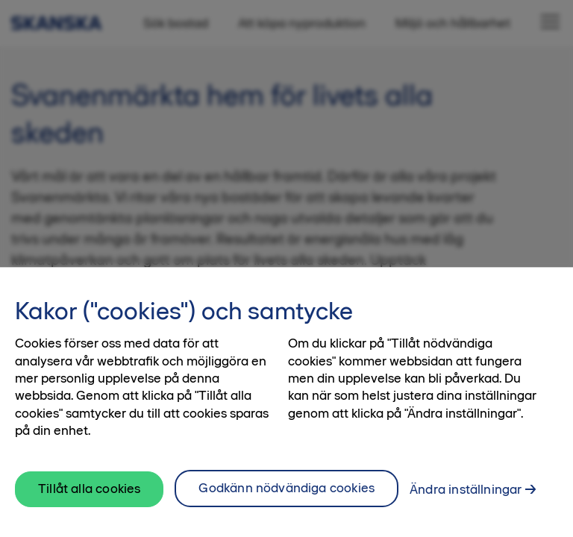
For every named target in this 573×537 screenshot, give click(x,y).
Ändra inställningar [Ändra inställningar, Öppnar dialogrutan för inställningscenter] (466, 503)
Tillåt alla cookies (89, 502)
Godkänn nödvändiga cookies (286, 502)
